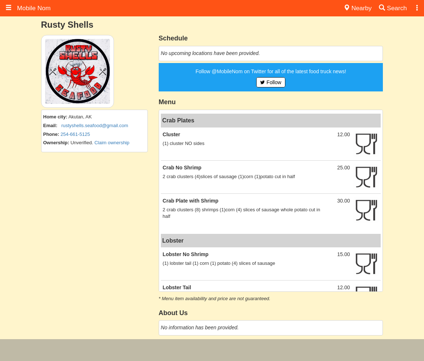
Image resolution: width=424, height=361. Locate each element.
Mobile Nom (28, 8)
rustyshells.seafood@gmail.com (94, 125)
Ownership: (56, 142)
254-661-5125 (75, 134)
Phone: (51, 134)
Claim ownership (111, 142)
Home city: (55, 116)
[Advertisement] (212, 350)
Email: (50, 125)
